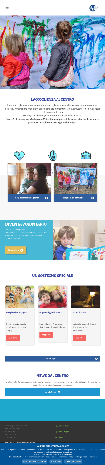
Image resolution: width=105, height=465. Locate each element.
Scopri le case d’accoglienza (27, 198)
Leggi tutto (13, 338)
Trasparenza (59, 438)
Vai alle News (52, 392)
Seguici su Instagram (62, 432)
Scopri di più (13, 250)
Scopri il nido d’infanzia (73, 198)
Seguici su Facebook (62, 426)
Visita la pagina (50, 358)
